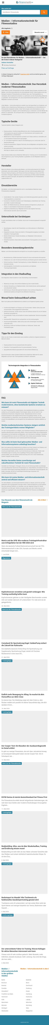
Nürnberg (29, 1005)
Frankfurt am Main (7, 994)
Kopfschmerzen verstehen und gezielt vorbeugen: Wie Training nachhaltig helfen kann (23, 593)
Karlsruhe (29, 997)
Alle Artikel (42, 500)
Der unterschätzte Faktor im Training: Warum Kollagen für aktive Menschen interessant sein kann (23, 950)
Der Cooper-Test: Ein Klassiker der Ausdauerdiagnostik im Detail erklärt (23, 747)
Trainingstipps (7, 661)
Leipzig (28, 999)
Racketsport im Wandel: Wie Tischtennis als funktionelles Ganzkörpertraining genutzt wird (20, 898)
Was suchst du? (6, 8)
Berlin (3, 980)
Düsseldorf (4, 991)
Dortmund (29, 985)
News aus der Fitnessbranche (11, 507)
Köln (2, 999)
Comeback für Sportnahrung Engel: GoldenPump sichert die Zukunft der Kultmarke (24, 644)
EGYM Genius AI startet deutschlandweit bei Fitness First (24, 797)
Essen (28, 991)
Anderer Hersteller (7, 62)
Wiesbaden (4, 1011)
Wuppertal (29, 1011)
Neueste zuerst (39, 32)
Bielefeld (28, 980)
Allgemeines (6, 558)
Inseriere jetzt (24, 74)
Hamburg (29, 994)
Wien (27, 1008)
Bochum (4, 982)
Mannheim (4, 1002)
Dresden (4, 988)
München (29, 1002)
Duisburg (29, 988)
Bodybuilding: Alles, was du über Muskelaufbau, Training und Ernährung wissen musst (24, 847)
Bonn (27, 982)
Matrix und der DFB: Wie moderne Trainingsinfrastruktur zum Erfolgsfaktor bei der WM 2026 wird (24, 541)
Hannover (4, 997)
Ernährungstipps (7, 915)
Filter (6, 32)
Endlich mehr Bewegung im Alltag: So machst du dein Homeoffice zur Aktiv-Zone (22, 695)
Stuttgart (4, 1008)
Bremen (3, 985)
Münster (4, 1005)
